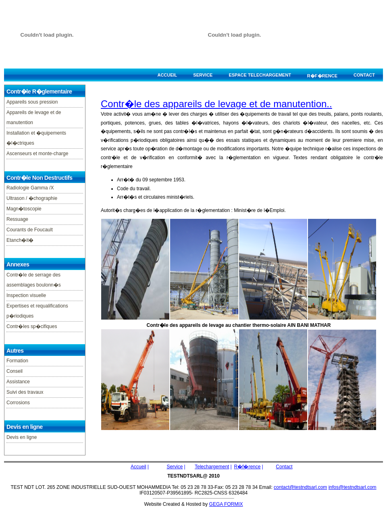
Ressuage (17, 219)
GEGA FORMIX (226, 504)
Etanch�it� (19, 240)
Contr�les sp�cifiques (31, 326)
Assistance (18, 381)
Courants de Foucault (29, 230)
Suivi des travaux (24, 392)
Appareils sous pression (32, 102)
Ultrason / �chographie (31, 198)
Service (202, 75)
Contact (364, 75)
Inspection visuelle (26, 295)
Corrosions (18, 402)
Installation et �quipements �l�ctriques (36, 138)
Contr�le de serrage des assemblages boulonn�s (33, 280)
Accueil (167, 75)
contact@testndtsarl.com (300, 487)
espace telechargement (260, 75)
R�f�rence (322, 75)
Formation (17, 361)
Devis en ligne (21, 437)
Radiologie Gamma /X (30, 188)
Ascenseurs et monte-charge (37, 153)
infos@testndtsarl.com (353, 487)
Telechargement (212, 467)
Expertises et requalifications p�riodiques (37, 311)
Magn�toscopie (24, 209)
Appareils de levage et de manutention (33, 117)
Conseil (14, 371)
